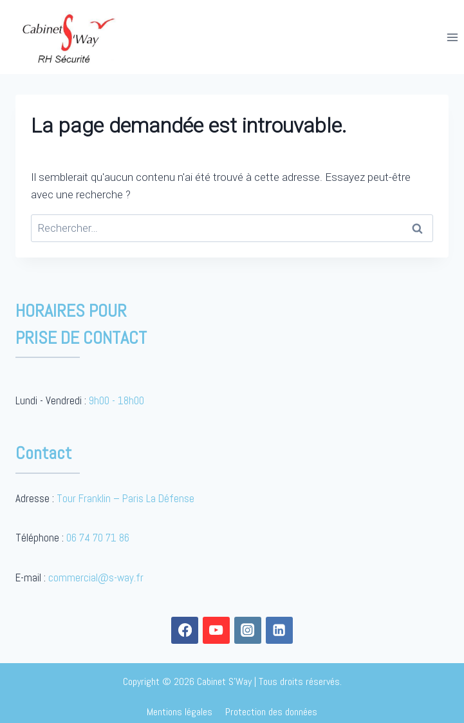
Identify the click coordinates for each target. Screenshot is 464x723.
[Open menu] (452, 37)
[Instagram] (248, 630)
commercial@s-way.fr (96, 577)
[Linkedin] (279, 630)
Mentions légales (179, 711)
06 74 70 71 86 (97, 538)
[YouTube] (216, 630)
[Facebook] (185, 630)
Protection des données (271, 711)
